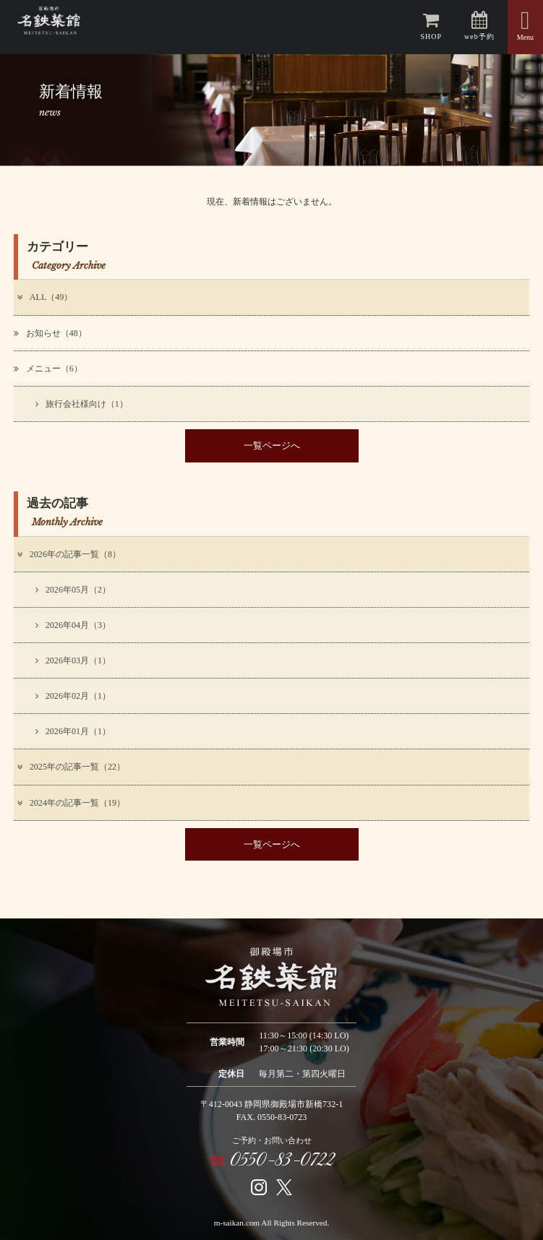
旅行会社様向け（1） (81, 404)
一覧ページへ (272, 445)
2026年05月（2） (73, 590)
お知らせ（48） (50, 333)
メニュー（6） (48, 368)
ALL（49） (43, 297)
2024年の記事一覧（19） (70, 803)
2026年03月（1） (73, 660)
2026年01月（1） (73, 731)
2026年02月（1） (73, 696)
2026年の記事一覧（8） (68, 554)
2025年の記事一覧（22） (70, 767)
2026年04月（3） (73, 625)
